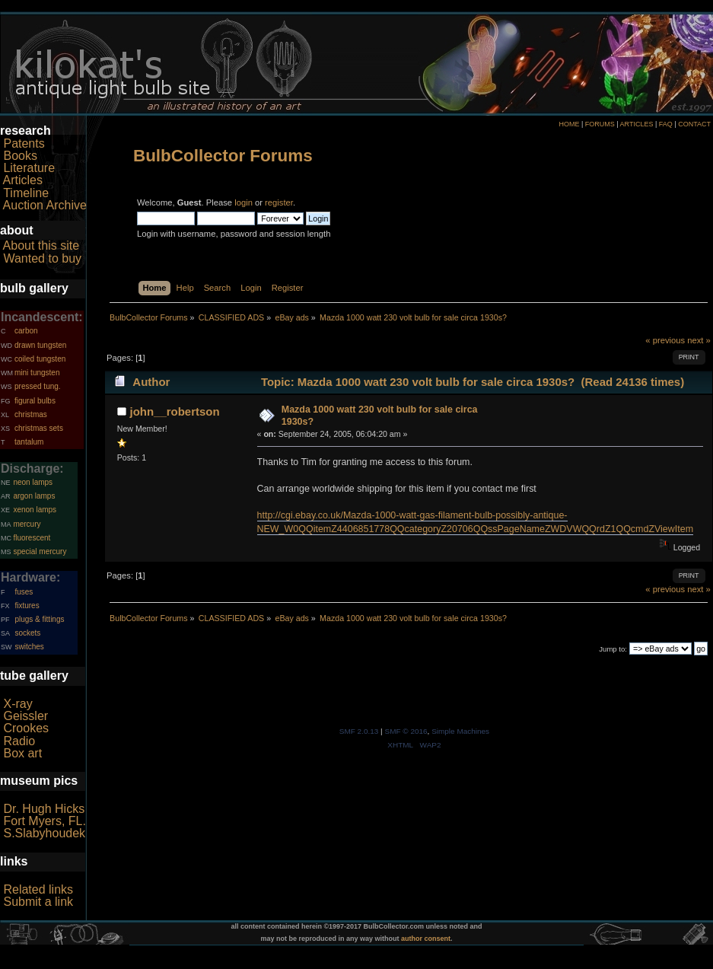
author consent (425, 938)
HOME (569, 124)
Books (20, 155)
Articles (23, 180)
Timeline (26, 192)
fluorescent (31, 538)
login (243, 202)
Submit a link (38, 901)
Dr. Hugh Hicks (43, 808)
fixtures (26, 605)
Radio (19, 741)
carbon (26, 331)
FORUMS (600, 124)
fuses (23, 592)
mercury (26, 524)
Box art (22, 753)
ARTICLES (637, 124)
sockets (27, 633)
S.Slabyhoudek (44, 833)
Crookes (26, 728)
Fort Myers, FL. (44, 820)
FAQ (666, 124)
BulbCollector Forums (223, 155)
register (279, 202)
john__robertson (175, 411)
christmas (30, 414)
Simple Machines (460, 731)
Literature (29, 167)
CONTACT (694, 124)
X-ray (17, 703)
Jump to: (613, 649)
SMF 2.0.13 (359, 731)
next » (699, 340)
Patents (23, 143)
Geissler (25, 715)
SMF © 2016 (405, 731)
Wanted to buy (42, 258)
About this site (41, 245)
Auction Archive (45, 205)
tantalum (28, 442)
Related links (38, 889)
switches (28, 646)
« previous (665, 340)
